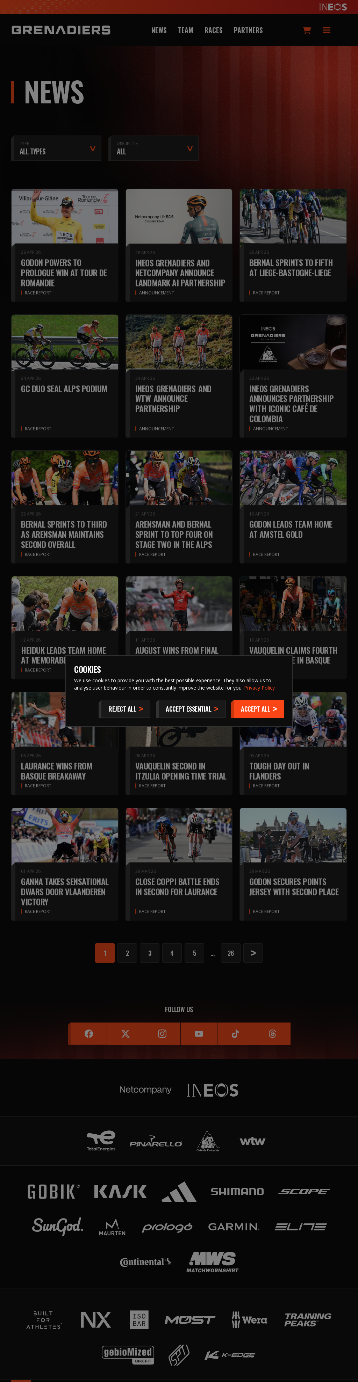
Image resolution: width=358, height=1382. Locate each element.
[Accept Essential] (190, 709)
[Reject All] (124, 709)
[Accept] (257, 709)
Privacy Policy (259, 687)
